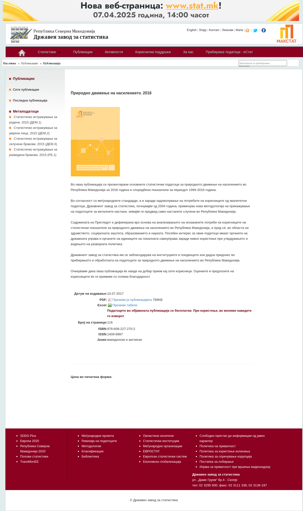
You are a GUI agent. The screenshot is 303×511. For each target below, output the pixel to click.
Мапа (239, 30)
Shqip (203, 30)
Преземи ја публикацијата (132, 300)
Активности (114, 52)
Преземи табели (125, 305)
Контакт (214, 30)
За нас (188, 52)
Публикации (82, 52)
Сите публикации (26, 89)
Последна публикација (30, 100)
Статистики (47, 52)
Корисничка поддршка (153, 52)
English (191, 30)
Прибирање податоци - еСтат (229, 52)
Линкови (227, 30)
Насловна (9, 63)
